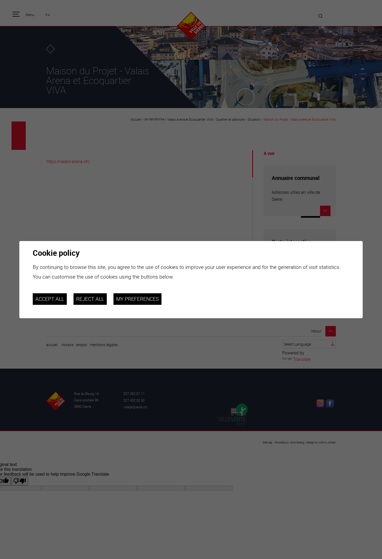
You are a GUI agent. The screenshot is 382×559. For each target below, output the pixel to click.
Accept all (49, 298)
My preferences (137, 298)
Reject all (90, 298)
